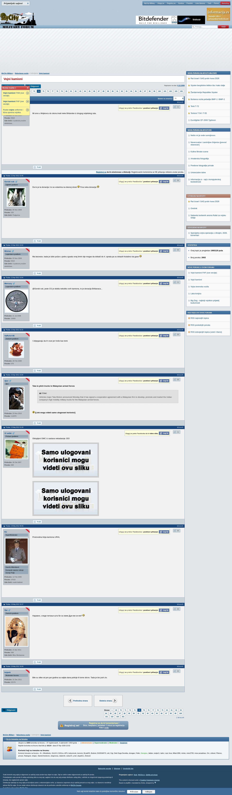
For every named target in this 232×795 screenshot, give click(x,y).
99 (154, 91)
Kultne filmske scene (199, 342)
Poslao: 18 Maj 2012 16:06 (14, 666)
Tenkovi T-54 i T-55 (199, 304)
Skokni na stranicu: (165, 99)
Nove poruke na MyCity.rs (200, 321)
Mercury (8, 283)
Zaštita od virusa (151, 775)
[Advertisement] (116, 51)
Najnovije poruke (104, 768)
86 (94, 91)
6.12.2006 (181, 85)
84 (85, 91)
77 (52, 91)
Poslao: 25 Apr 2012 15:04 (14, 375)
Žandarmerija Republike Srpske (204, 283)
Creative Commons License (150, 780)
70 (121, 710)
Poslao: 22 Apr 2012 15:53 (14, 245)
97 (145, 91)
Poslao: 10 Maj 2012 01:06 (14, 427)
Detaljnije (123, 743)
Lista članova (200, 3)
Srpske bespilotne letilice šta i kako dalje (208, 276)
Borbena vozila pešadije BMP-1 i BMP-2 (208, 290)
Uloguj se (160, 3)
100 (159, 91)
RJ (5, 532)
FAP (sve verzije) (13, 102)
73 (34, 91)
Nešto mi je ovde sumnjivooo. (203, 326)
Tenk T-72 (195, 297)
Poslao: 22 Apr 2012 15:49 (14, 176)
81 (71, 91)
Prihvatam (134, 792)
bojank (7, 672)
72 (130, 710)
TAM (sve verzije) (13, 94)
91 (117, 91)
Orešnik (194, 130)
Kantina (181, 3)
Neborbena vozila (21, 73)
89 (108, 91)
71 (125, 710)
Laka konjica (196, 216)
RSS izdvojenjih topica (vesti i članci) (206, 254)
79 (62, 91)
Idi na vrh (181, 717)
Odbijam (148, 792)
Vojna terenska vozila (200, 209)
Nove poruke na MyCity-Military (202, 264)
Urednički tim (128, 768)
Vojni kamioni (44, 73)
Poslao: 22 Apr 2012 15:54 (14, 277)
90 (113, 91)
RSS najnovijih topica (200, 240)
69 (116, 710)
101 (165, 91)
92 (122, 91)
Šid (5, 610)
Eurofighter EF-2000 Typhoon (203, 311)
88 (103, 91)
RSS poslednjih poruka (200, 247)
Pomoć (216, 3)
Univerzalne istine (198, 363)
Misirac (7, 251)
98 (150, 91)
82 (76, 91)
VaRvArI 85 (9, 336)
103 (176, 91)
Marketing (225, 3)
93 (126, 91)
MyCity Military (149, 3)
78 (57, 91)
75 (43, 91)
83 (80, 91)
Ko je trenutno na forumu (17, 739)
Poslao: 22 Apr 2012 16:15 (14, 330)
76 (48, 91)
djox (6, 381)
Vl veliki (8, 433)
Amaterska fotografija (200, 349)
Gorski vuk (9, 182)
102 (170, 91)
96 (140, 91)
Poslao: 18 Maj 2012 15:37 (14, 604)
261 (181, 91)
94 (131, 91)
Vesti (135, 775)
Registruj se (171, 3)
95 (136, 91)
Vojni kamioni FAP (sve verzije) (204, 195)
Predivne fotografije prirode (202, 356)
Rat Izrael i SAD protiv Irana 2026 (205, 123)
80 (66, 91)
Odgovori (34, 86)
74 (39, 91)
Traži (209, 3)
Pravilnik (189, 3)
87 (99, 91)
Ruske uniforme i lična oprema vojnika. (13, 111)
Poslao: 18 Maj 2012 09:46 (14, 526)
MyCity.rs (141, 775)
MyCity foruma (76, 785)
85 (89, 91)
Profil (39, 167)
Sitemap (117, 768)
